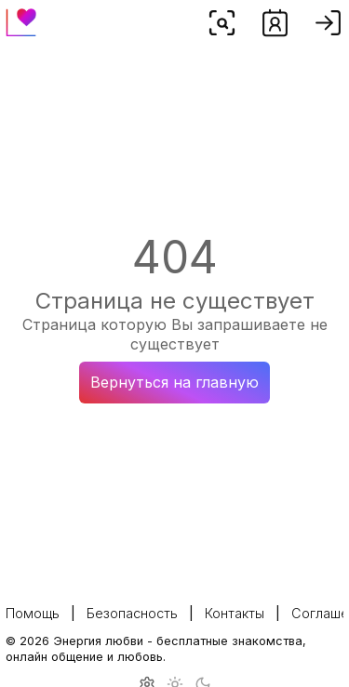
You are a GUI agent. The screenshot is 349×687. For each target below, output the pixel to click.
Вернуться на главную (174, 382)
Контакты (234, 613)
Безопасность (132, 613)
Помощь (33, 613)
